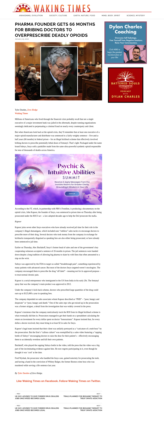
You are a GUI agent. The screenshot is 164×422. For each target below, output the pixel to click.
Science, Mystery (136, 15)
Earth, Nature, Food (84, 15)
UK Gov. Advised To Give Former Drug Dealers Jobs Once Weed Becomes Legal (39, 396)
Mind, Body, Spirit (111, 15)
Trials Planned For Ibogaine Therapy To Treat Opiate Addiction (82, 396)
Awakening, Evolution (31, 15)
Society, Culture (58, 15)
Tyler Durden (23, 373)
